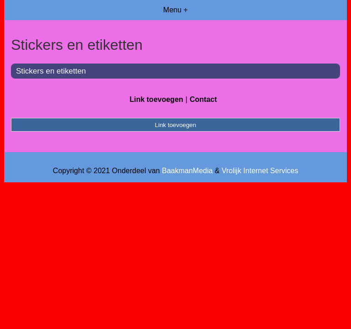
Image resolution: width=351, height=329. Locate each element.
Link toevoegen (156, 99)
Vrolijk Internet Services (260, 171)
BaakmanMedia (187, 171)
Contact (203, 99)
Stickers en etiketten (51, 71)
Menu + (175, 10)
